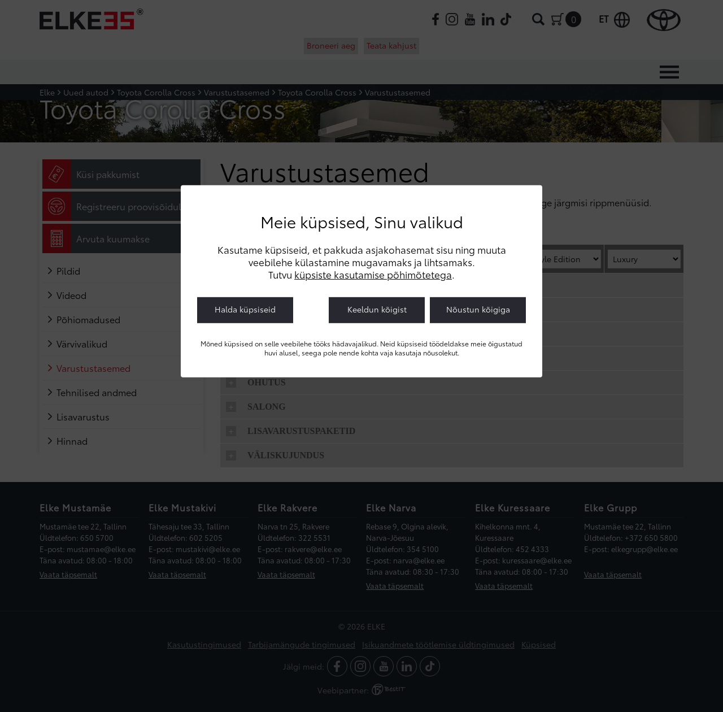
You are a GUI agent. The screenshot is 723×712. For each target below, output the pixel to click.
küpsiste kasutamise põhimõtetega (373, 274)
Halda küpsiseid (245, 309)
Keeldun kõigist (377, 309)
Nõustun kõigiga (478, 309)
